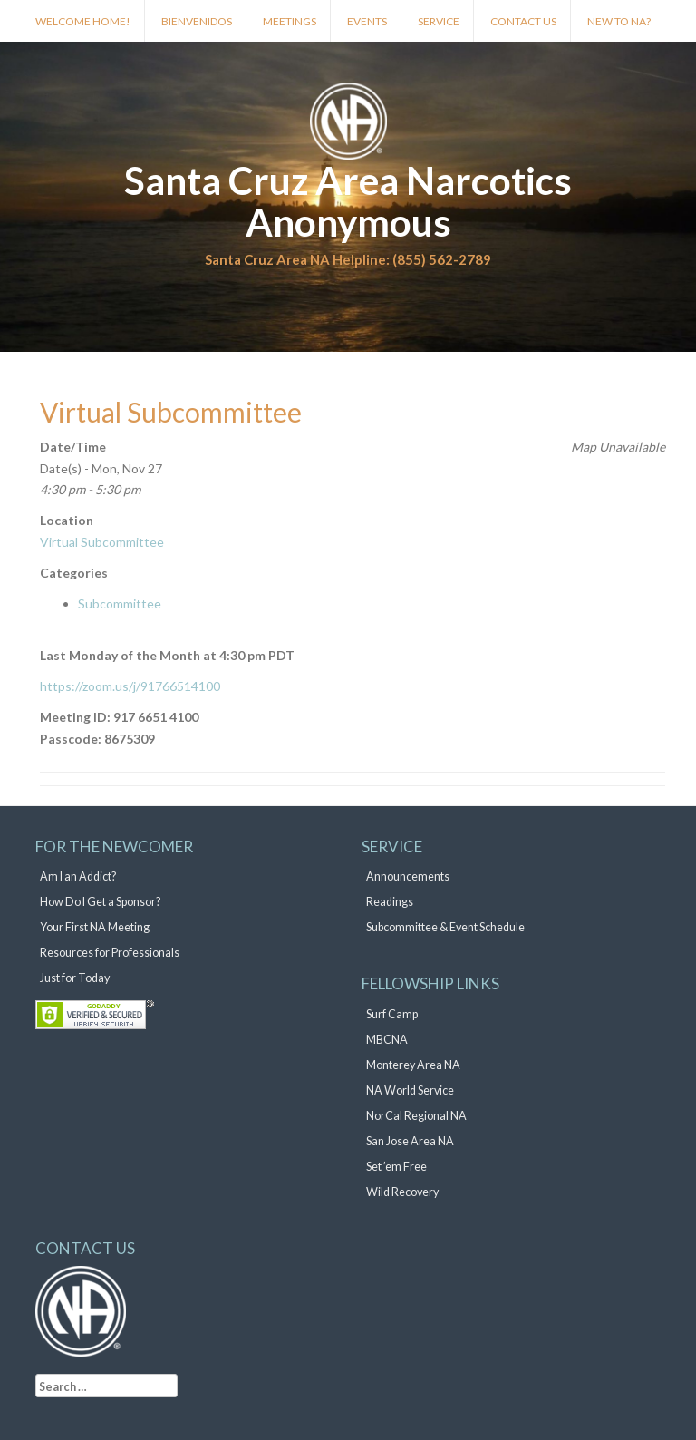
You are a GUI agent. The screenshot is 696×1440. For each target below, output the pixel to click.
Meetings (289, 21)
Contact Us (523, 21)
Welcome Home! (82, 21)
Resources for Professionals (109, 952)
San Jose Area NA (410, 1141)
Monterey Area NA (413, 1065)
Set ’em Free (396, 1166)
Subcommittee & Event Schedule (445, 927)
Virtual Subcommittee (102, 542)
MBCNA (387, 1039)
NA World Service (410, 1090)
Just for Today (75, 978)
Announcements (408, 876)
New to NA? (619, 21)
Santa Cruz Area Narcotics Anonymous (348, 201)
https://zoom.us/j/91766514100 (130, 686)
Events (367, 21)
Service (438, 21)
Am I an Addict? (78, 876)
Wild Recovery (402, 1192)
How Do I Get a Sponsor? (100, 902)
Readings (389, 902)
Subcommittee (119, 603)
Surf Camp (392, 1014)
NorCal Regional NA (416, 1116)
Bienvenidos (196, 21)
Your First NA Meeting (95, 927)
